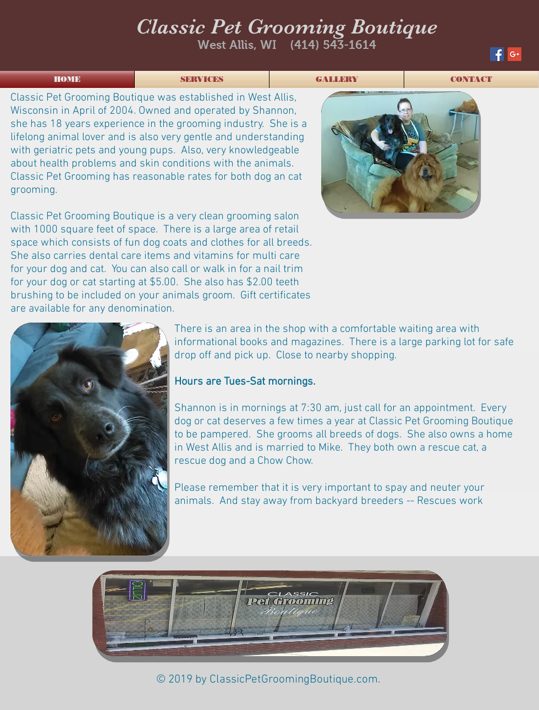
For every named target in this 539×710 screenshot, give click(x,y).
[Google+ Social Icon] (514, 54)
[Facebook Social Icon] (497, 54)
